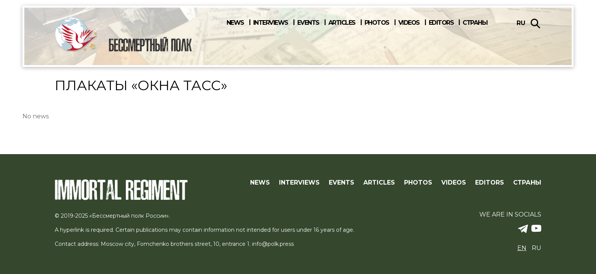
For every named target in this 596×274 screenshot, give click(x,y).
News (235, 23)
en (521, 248)
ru (521, 23)
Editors (441, 23)
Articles (341, 23)
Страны (475, 23)
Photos (377, 23)
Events (308, 23)
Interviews (270, 23)
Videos (409, 23)
